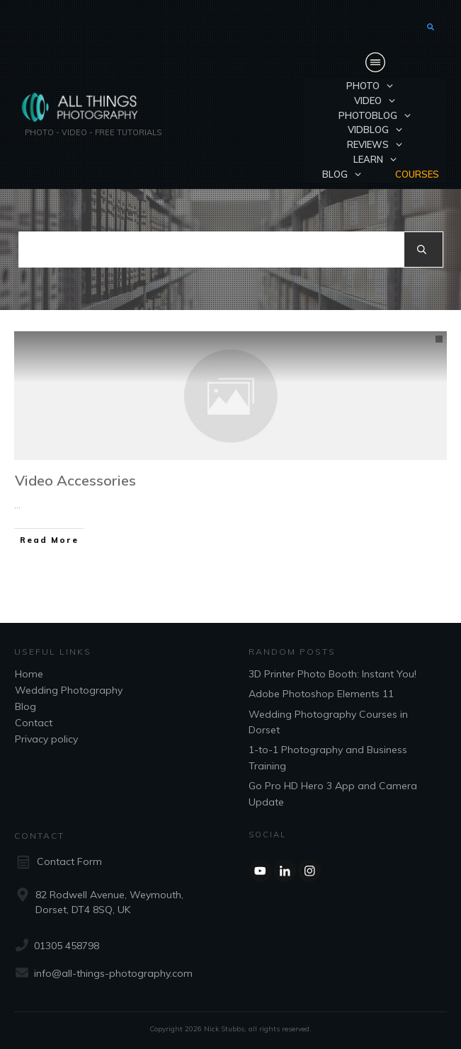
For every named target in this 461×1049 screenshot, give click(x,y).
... (17, 504)
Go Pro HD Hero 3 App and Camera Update (333, 793)
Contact (33, 722)
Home (29, 673)
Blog (25, 706)
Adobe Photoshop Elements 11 (321, 693)
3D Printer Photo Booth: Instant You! (332, 673)
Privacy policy (46, 739)
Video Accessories (75, 480)
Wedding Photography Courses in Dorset (328, 722)
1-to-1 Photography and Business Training (328, 757)
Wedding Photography (69, 690)
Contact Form (69, 861)
